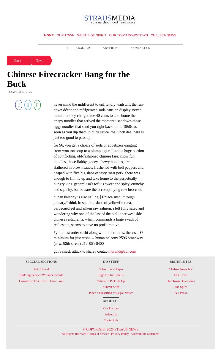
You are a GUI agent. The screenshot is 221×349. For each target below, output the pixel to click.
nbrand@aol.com (122, 251)
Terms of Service (98, 333)
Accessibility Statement (145, 333)
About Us (83, 47)
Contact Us (140, 47)
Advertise (111, 47)
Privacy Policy (120, 333)
